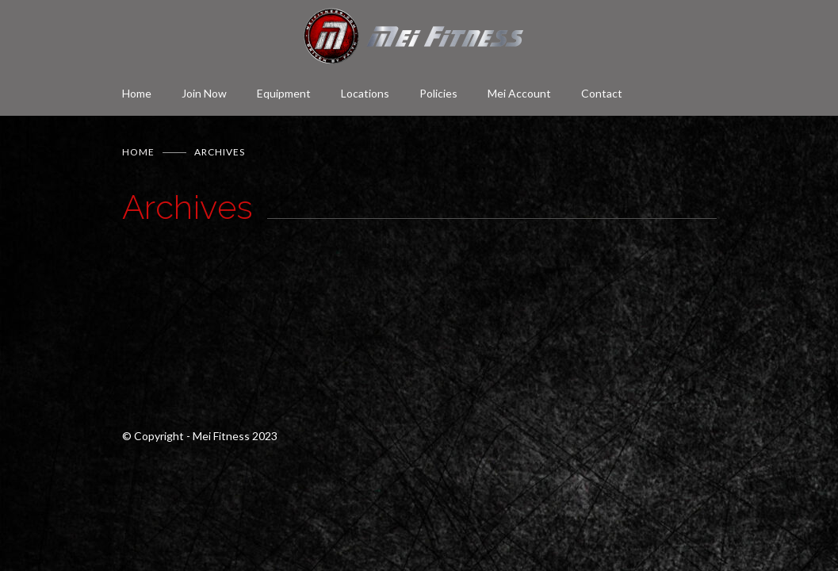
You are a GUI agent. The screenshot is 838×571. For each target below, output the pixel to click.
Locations (365, 93)
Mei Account (519, 93)
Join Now (204, 93)
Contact (601, 93)
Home (136, 93)
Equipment (284, 93)
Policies (438, 93)
